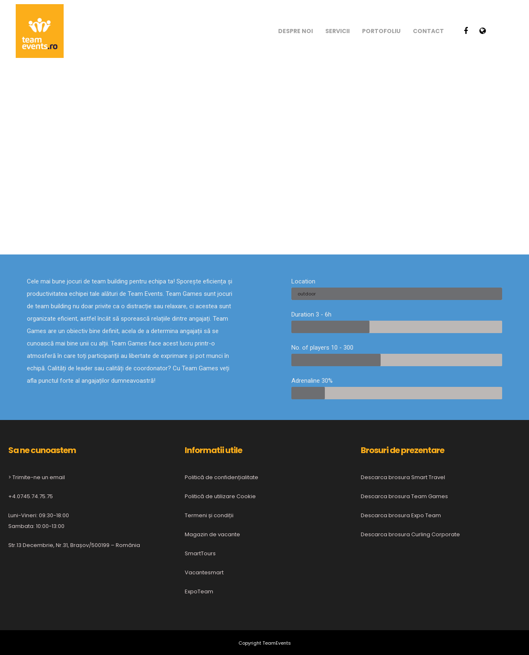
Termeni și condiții (209, 515)
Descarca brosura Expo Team (401, 515)
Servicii (337, 31)
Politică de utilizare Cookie (220, 496)
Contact (428, 31)
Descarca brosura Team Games (404, 496)
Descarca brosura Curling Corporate (410, 534)
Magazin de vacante (212, 534)
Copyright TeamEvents (264, 643)
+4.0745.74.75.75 (30, 496)
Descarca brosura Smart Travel (403, 477)
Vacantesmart (204, 572)
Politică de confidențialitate (221, 477)
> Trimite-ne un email (36, 477)
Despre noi (295, 31)
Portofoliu (381, 31)
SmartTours (200, 553)
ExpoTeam (199, 591)
